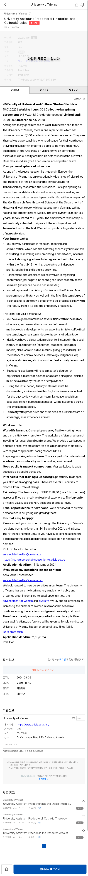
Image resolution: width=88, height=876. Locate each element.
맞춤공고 (73, 90)
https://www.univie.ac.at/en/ (33, 724)
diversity (43, 601)
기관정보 (80, 718)
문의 (34, 751)
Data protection (13, 632)
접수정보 (44, 90)
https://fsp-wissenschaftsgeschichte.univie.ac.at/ (34, 559)
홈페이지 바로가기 (50, 869)
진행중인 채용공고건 (11, 744)
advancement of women (18, 601)
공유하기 (79, 99)
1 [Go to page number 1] (44, 846)
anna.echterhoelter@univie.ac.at (23, 554)
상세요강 (15, 90)
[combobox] (82, 5)
